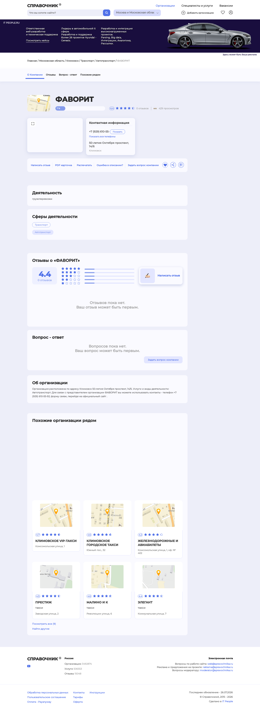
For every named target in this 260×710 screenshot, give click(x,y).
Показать (117, 132)
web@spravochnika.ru (220, 663)
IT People (227, 701)
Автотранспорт (105, 60)
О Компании (35, 74)
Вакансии (226, 5)
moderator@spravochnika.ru (216, 670)
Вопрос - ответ (68, 74)
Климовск (72, 60)
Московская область (51, 60)
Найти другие (40, 628)
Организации (165, 5)
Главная (32, 60)
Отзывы (51, 74)
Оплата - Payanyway (39, 701)
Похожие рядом (90, 74)
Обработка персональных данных (47, 692)
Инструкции (97, 692)
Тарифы (78, 697)
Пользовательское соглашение (46, 697)
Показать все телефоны (102, 136)
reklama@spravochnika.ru (218, 667)
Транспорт (87, 60)
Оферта (78, 701)
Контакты (79, 692)
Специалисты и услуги (197, 5)
